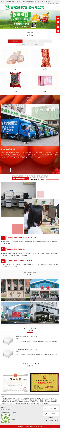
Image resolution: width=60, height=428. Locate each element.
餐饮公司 (9, 401)
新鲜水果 (44, 41)
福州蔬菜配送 (33, 400)
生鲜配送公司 (10, 403)
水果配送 (19, 398)
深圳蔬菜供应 (24, 403)
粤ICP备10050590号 (33, 426)
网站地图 (50, 3)
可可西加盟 (4, 398)
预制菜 (37, 403)
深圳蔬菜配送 (32, 403)
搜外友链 (21, 401)
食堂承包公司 (47, 1)
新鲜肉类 (30, 41)
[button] (28, 27)
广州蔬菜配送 (47, 401)
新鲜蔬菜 (15, 41)
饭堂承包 (42, 1)
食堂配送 (39, 398)
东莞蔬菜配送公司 (12, 398)
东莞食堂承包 (24, 1)
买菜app (11, 400)
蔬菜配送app (15, 401)
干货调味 (23, 44)
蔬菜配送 (44, 398)
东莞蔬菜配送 (33, 398)
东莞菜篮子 (26, 401)
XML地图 (40, 426)
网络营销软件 (26, 400)
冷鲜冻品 (37, 44)
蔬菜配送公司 (51, 398)
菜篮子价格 (40, 401)
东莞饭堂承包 (30, 1)
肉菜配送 (4, 401)
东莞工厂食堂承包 (36, 1)
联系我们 (57, 3)
